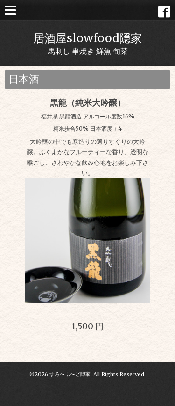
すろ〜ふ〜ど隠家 (70, 374)
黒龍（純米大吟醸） (88, 102)
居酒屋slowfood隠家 (87, 38)
